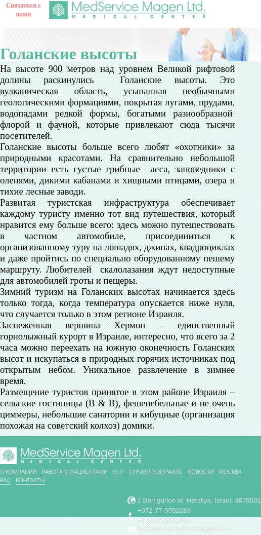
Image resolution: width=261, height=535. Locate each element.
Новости (201, 472)
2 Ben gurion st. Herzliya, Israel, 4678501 (200, 500)
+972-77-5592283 (164, 510)
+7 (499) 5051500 (164, 520)
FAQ (5, 480)
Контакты (30, 480)
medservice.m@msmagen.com (184, 528)
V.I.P (118, 472)
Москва (230, 472)
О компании (18, 472)
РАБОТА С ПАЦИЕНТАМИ (74, 472)
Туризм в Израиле (156, 472)
